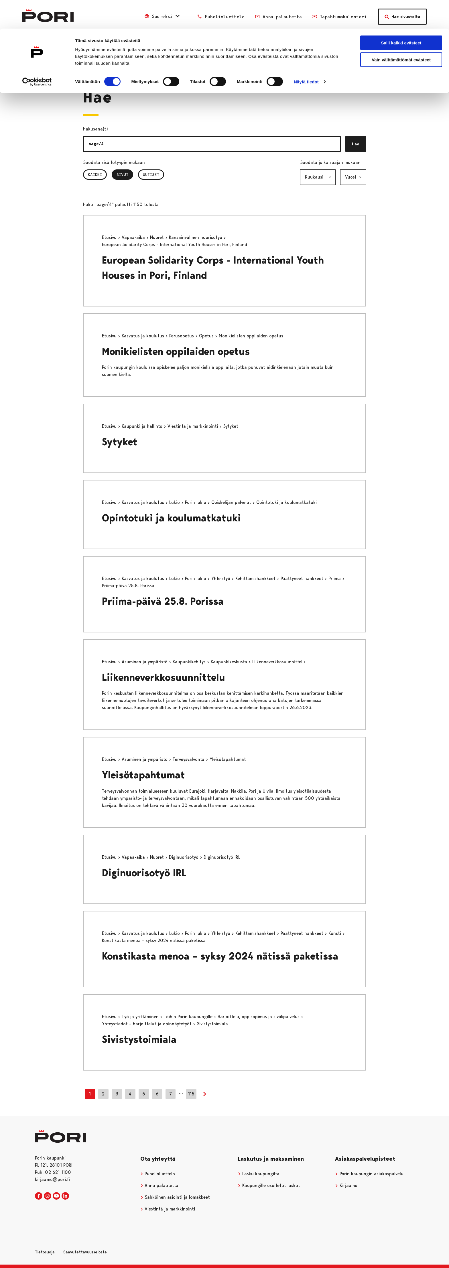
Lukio (175, 502)
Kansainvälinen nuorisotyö (196, 237)
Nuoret (157, 237)
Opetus (207, 336)
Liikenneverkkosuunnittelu (163, 677)
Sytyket (119, 442)
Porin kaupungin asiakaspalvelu (369, 1173)
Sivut (125, 174)
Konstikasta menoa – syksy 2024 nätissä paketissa (220, 956)
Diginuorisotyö (184, 857)
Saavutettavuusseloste (85, 1252)
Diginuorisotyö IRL (144, 873)
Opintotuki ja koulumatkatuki (171, 518)
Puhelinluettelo (157, 1173)
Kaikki (95, 174)
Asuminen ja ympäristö (145, 661)
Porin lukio (196, 502)
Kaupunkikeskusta (230, 661)
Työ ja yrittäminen (141, 1016)
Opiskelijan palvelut (232, 502)
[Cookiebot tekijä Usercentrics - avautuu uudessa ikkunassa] (37, 53)
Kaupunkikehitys (190, 661)
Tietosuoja (45, 1252)
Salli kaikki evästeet (401, 14)
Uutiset (151, 174)
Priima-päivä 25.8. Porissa (163, 601)
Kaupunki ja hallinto (143, 426)
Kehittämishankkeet (256, 578)
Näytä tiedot (306, 53)
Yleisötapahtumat (143, 775)
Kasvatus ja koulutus (144, 336)
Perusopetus (182, 336)
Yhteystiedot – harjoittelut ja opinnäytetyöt (147, 1023)
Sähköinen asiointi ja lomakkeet (175, 1197)
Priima (335, 578)
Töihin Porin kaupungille (189, 1016)
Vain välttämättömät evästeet (401, 31)
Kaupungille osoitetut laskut (269, 1185)
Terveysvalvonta (189, 759)
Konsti (335, 933)
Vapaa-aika (134, 237)
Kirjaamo (346, 1185)
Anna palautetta (159, 1185)
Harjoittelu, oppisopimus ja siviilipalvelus (259, 1016)
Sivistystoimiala (139, 1039)
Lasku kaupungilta (258, 1173)
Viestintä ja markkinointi (193, 426)
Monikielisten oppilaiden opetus (176, 351)
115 (191, 1094)
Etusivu (110, 237)
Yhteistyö (221, 578)
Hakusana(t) (95, 129)
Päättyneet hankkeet (303, 578)
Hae (355, 144)
